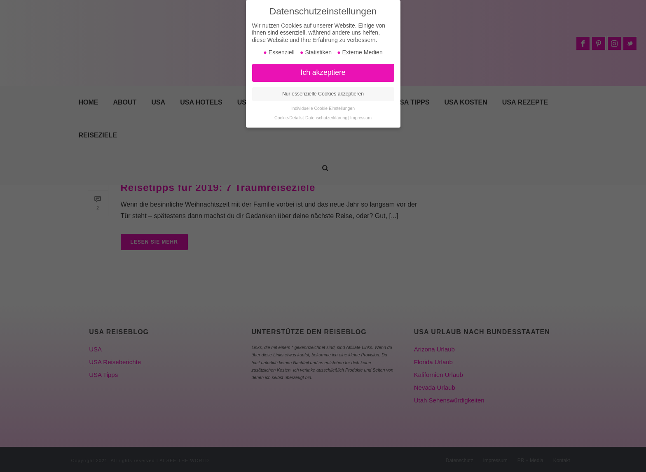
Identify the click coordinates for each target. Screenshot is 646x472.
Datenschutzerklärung (326, 117)
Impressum (361, 117)
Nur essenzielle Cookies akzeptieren (323, 94)
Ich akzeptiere (323, 72)
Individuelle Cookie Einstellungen (323, 108)
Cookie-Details (288, 117)
